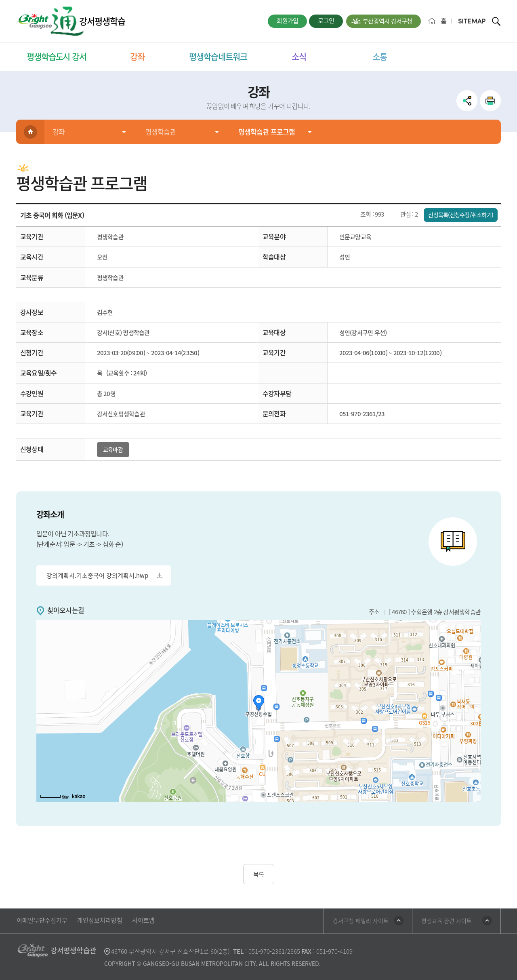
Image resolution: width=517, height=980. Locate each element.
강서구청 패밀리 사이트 (361, 921)
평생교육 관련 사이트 (446, 921)
